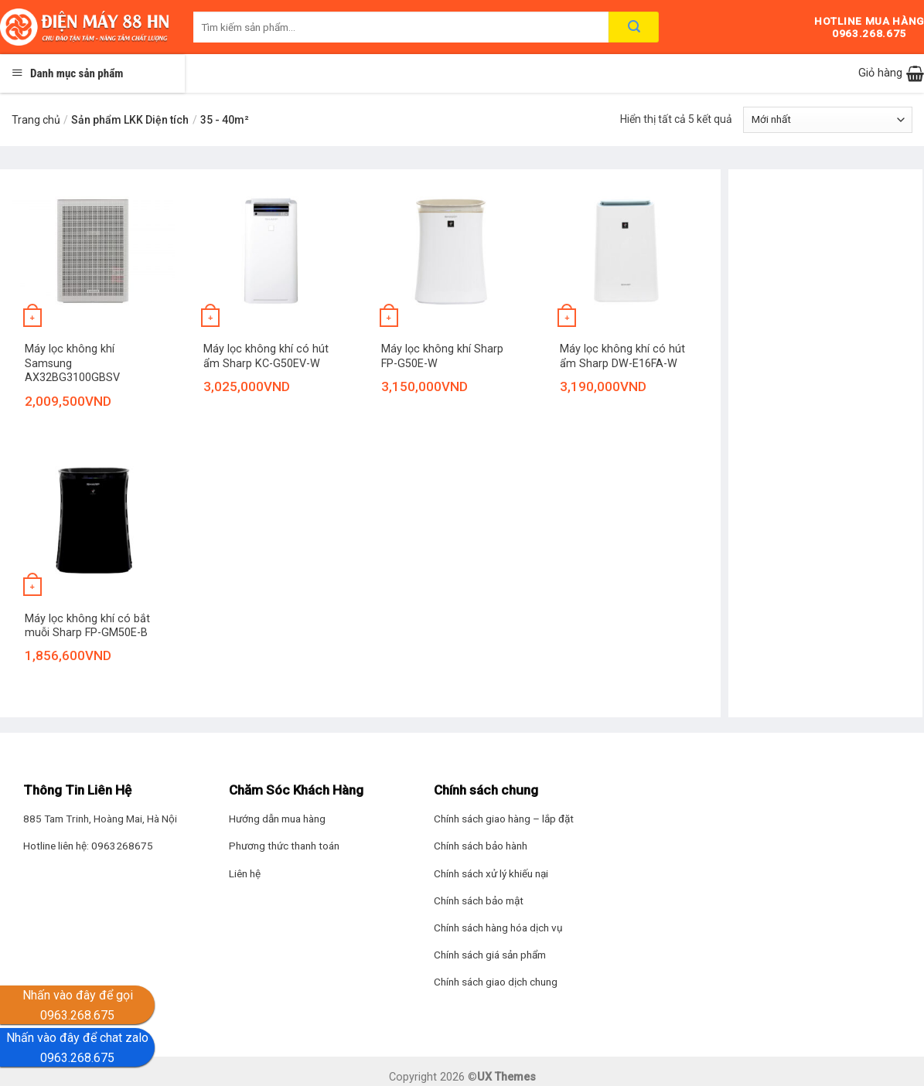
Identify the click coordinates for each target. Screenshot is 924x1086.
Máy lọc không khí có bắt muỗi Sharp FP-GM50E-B (87, 626)
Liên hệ (245, 873)
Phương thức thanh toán (284, 845)
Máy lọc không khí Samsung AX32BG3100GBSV (72, 363)
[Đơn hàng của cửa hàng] (827, 120)
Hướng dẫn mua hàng (277, 818)
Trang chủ (36, 120)
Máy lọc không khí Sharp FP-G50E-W (442, 356)
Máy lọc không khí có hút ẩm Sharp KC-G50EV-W (266, 356)
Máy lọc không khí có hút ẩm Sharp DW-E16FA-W (622, 356)
